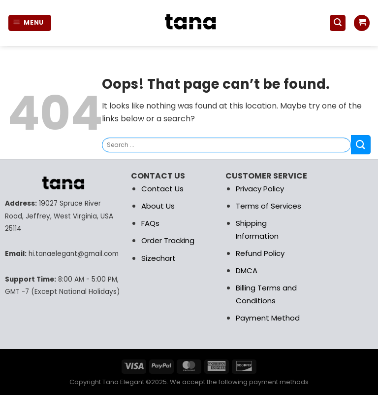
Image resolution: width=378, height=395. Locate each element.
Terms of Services (268, 206)
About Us (158, 206)
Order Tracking (167, 240)
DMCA (246, 270)
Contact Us (162, 188)
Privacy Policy (260, 188)
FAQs (150, 223)
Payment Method (268, 318)
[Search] (338, 23)
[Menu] (30, 23)
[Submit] (361, 144)
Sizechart (158, 258)
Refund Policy (260, 253)
